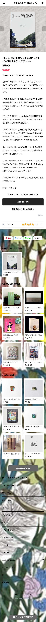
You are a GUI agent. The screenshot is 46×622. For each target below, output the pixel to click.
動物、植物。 (6, 493)
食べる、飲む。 (7, 500)
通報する (41, 215)
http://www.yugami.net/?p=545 (18, 171)
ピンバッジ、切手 (8, 567)
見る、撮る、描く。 (8, 523)
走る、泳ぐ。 (6, 552)
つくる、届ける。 (8, 530)
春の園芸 (5, 582)
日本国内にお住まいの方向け (23, 209)
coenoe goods (8, 560)
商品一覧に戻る (23, 468)
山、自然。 (5, 508)
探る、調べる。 (7, 515)
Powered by (23, 598)
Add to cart (23, 202)
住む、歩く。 (6, 545)
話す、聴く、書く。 (8, 538)
